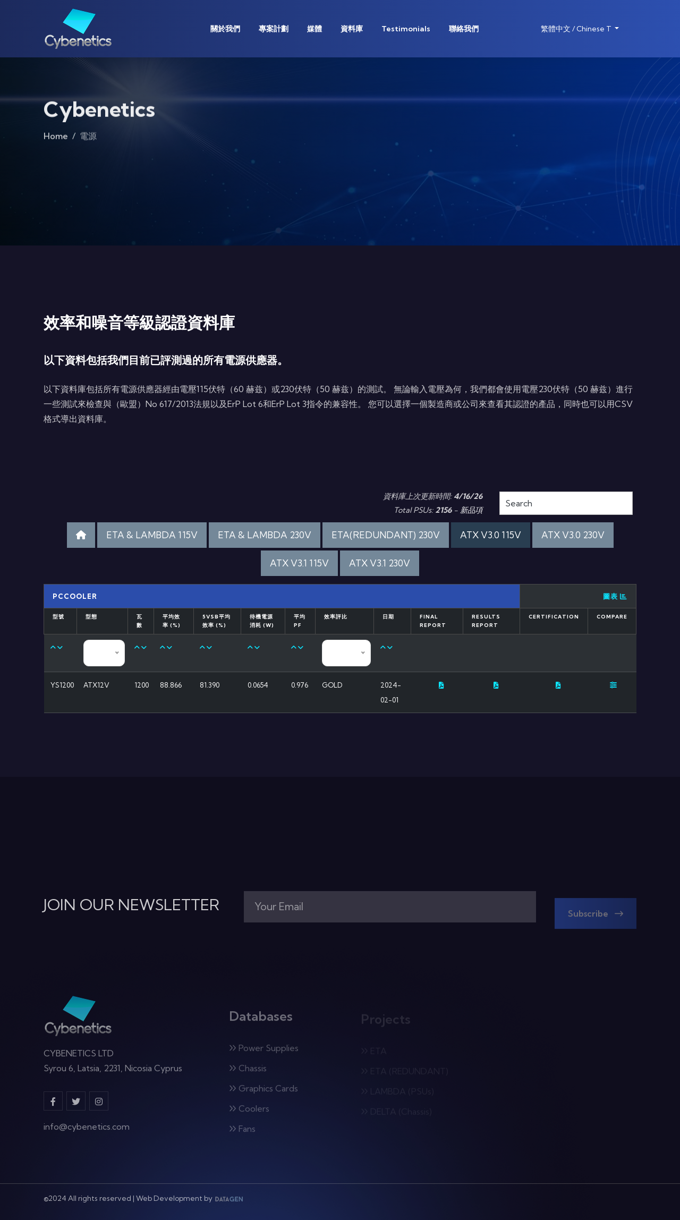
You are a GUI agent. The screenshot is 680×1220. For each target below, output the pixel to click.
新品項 (471, 510)
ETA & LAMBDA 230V (264, 534)
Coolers (249, 1112)
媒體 (314, 28)
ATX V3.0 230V (573, 534)
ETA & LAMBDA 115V (152, 534)
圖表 (615, 596)
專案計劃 (273, 28)
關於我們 (225, 28)
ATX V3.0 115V (490, 534)
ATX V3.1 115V (299, 563)
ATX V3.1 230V (379, 563)
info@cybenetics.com (87, 1131)
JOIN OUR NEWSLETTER (131, 904)
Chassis (248, 1072)
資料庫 (352, 28)
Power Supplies (264, 1052)
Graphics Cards (263, 1092)
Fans (242, 1133)
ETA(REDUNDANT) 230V (386, 534)
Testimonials (405, 28)
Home (56, 139)
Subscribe (595, 917)
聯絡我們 (464, 28)
